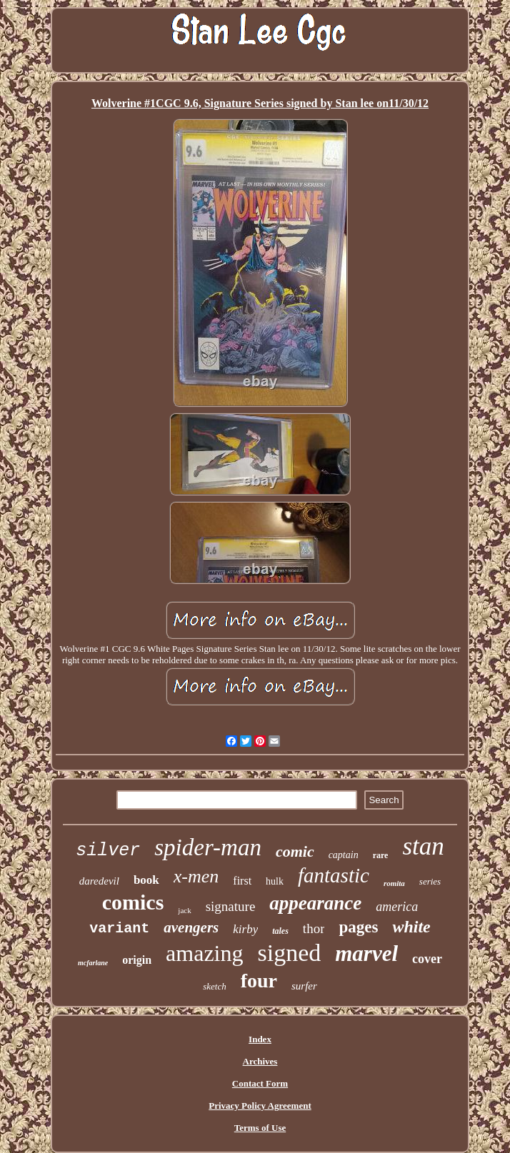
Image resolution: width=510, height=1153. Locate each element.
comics (133, 902)
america (397, 907)
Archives (260, 1061)
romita (394, 883)
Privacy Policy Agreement (260, 1105)
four (259, 981)
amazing (204, 953)
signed (289, 953)
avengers (191, 927)
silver (108, 850)
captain (344, 855)
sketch (214, 986)
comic (295, 851)
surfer (304, 986)
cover (427, 959)
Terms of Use (260, 1127)
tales (280, 931)
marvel (366, 953)
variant (119, 928)
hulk (275, 881)
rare (381, 855)
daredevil (99, 881)
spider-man (207, 847)
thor (314, 928)
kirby (245, 929)
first (242, 881)
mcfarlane (93, 963)
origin (136, 960)
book (146, 880)
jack (184, 910)
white (411, 926)
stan (423, 846)
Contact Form (260, 1083)
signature (231, 906)
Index (260, 1039)
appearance (315, 903)
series (430, 881)
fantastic (333, 875)
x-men (196, 876)
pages (358, 927)
